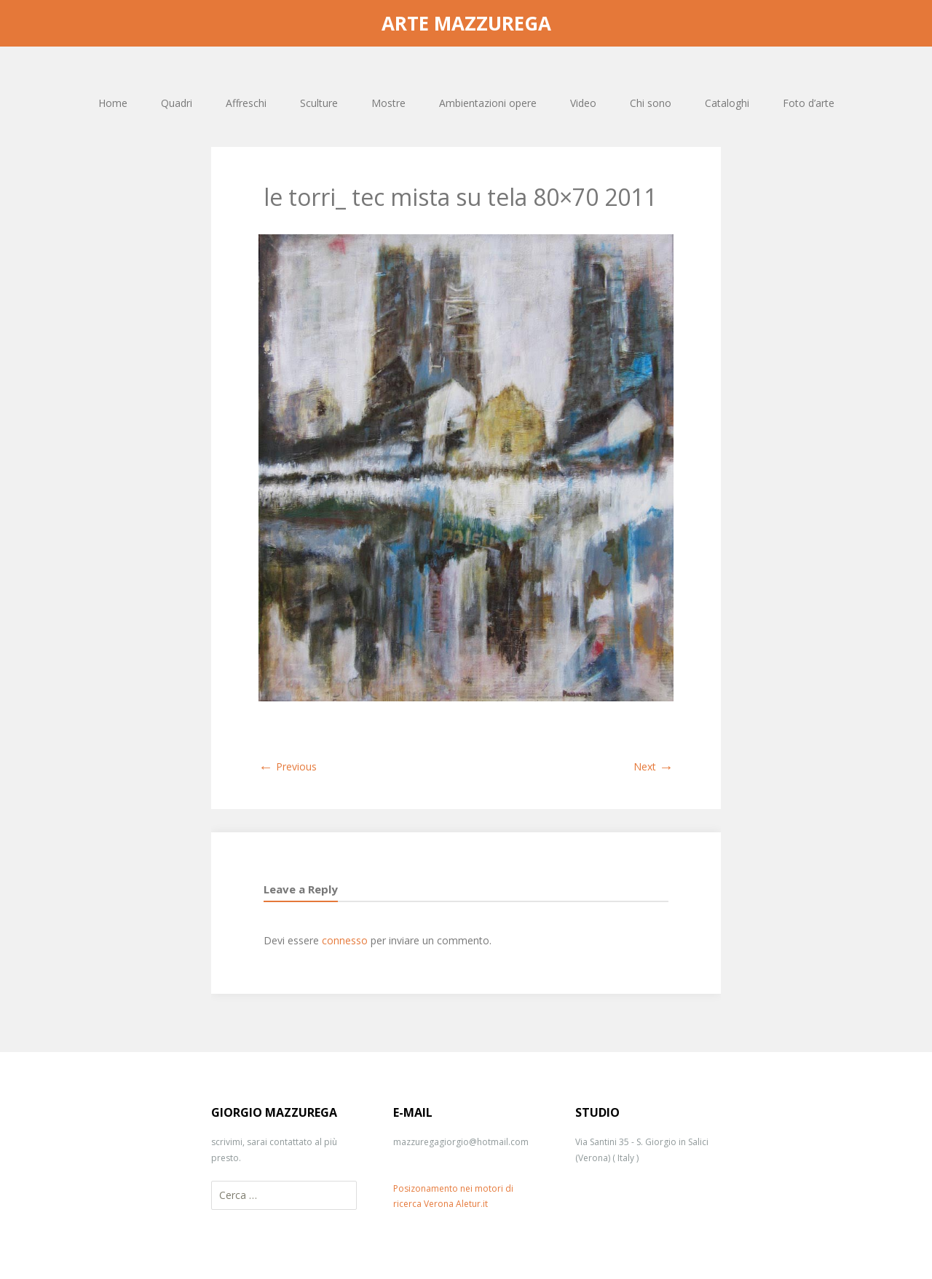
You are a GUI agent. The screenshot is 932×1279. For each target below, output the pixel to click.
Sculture (319, 103)
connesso (345, 940)
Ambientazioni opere (488, 103)
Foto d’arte (808, 103)
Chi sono (650, 103)
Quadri (176, 103)
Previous (287, 766)
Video (583, 103)
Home (112, 103)
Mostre (388, 103)
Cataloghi (727, 103)
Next (653, 766)
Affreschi (246, 103)
